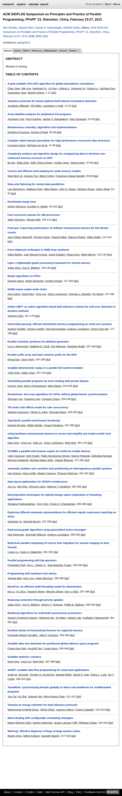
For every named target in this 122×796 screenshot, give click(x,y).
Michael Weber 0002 (41, 460)
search (44, 4)
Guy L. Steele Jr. (36, 565)
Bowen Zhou (14, 735)
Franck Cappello (84, 709)
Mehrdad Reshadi (102, 456)
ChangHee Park (16, 565)
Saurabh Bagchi (50, 735)
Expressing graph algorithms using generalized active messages (46, 529)
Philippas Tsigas (88, 722)
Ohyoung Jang (37, 486)
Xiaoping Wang (36, 591)
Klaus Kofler (29, 473)
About (7, 792)
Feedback (90, 792)
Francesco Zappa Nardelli (70, 176)
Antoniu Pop (31, 176)
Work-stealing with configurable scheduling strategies (40, 718)
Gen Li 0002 (71, 591)
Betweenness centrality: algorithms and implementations (42, 127)
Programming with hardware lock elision (32, 573)
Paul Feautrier (33, 119)
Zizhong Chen (15, 315)
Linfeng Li (63, 88)
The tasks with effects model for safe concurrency (37, 407)
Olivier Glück (47, 709)
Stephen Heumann (18, 412)
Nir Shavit (97, 294)
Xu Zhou (21, 591)
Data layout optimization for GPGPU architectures (37, 481)
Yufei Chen (13, 372)
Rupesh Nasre (15, 281)
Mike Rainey (51, 189)
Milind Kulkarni (31, 735)
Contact (18, 792)
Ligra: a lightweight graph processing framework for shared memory (48, 262)
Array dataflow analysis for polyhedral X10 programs (39, 114)
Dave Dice (13, 442)
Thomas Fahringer (67, 473)
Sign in (108, 4)
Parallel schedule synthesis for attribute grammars (38, 341)
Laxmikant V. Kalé (53, 105)
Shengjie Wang (57, 412)
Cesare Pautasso (53, 425)
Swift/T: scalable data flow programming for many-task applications (48, 670)
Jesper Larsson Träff (65, 722)
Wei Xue (26, 88)
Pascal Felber (59, 237)
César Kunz (73, 254)
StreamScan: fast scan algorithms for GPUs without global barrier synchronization (57, 394)
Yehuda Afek (33, 219)
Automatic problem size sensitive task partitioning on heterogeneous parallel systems (59, 468)
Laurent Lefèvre (65, 709)
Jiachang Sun (107, 88)
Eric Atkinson (58, 346)
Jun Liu (11, 486)
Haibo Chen (28, 372)
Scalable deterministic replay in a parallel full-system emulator (45, 367)
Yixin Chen (42, 504)
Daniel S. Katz (81, 674)
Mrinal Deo (13, 359)
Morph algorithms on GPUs (23, 276)
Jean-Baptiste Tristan (59, 565)
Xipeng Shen (77, 162)
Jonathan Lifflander (18, 105)
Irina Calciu (13, 294)
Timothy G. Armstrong (42, 674)
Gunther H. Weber (37, 206)
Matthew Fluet (34, 189)
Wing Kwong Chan (54, 696)
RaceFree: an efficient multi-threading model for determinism (44, 586)
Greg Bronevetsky (56, 329)
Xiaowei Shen (26, 27)
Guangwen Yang (16, 92)
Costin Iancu (51, 648)
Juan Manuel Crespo (35, 254)
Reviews (63, 51)
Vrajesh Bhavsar (64, 460)
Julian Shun (14, 267)
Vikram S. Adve (39, 412)
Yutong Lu (92, 88)
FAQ (78, 792)
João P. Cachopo (48, 635)
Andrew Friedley (16, 329)
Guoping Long (32, 399)
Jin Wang (61, 617)
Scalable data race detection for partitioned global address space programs (53, 643)
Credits (30, 792)
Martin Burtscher (34, 281)
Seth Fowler (32, 456)
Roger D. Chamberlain (63, 504)
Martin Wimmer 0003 (19, 722)
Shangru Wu (35, 696)
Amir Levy (28, 578)
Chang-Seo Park (16, 648)
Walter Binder (34, 425)
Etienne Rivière (77, 237)
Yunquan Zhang (51, 399)
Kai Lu (11, 591)
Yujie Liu (37, 442)
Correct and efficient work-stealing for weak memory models (44, 171)
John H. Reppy (67, 189)
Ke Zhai (22, 696)
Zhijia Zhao (22, 162)
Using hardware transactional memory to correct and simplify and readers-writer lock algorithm (59, 435)
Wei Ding (22, 486)
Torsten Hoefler (35, 329)
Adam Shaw (103, 189)
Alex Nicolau (10, 27)
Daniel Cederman (42, 722)
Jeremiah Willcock (35, 534)
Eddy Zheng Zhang (41, 162)
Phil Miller (35, 105)
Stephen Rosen (86, 189)
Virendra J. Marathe (80, 294)
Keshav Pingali (39, 132)
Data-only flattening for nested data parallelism (35, 184)
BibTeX (26, 51)
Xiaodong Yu (14, 521)
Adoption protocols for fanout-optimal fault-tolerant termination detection (51, 101)
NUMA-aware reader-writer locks (27, 289)
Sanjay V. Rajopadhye (55, 119)
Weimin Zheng (36, 92)
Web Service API (55, 792)
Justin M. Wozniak (17, 674)
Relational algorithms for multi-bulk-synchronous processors (44, 613)
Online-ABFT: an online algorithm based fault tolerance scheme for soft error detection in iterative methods (61, 308)
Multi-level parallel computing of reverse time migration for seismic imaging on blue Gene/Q (58, 545)
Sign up (116, 4)
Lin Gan (52, 88)
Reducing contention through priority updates (35, 600)
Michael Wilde (64, 674)
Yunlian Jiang (61, 162)
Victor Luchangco (57, 294)
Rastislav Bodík (76, 346)
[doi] (45, 36)
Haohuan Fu (39, 88)
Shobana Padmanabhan (21, 504)
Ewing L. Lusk (99, 674)
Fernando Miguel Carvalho (22, 635)
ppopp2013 (23, 42)
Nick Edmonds (15, 534)
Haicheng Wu (46, 617)
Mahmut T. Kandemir (58, 486)
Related (72, 51)
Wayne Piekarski (80, 456)
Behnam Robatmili (17, 460)
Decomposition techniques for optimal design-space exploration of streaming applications (54, 496)
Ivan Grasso (14, 473)
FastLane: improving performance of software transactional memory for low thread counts (57, 230)
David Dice (28, 294)
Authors (17, 51)
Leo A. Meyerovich (17, 346)
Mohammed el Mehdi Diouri (23, 709)
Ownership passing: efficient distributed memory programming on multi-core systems (59, 324)
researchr (8, 4)
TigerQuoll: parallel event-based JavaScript (33, 420)
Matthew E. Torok (40, 346)
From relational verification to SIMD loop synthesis (38, 249)
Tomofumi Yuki (15, 119)
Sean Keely (27, 359)
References (37, 51)
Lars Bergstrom (16, 189)
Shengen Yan (15, 399)
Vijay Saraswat (77, 119)
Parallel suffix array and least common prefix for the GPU (42, 354)
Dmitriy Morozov (16, 206)
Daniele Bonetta (16, 425)
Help (39, 792)
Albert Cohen (46, 176)
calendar (33, 4)
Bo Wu (11, 162)
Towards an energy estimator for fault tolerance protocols (42, 704)
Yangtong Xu (78, 88)
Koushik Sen (35, 648)
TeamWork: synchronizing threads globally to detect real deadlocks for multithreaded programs (59, 689)
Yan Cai (11, 696)
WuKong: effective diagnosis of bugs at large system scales (43, 731)
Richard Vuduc (71, 27)
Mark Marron (88, 254)
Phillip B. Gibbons (74, 604)
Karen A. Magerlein (31, 552)
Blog (70, 792)
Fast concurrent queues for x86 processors (33, 214)
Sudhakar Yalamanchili (96, 617)
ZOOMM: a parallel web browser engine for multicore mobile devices (48, 451)
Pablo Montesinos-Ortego (55, 456)
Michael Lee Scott (37, 145)
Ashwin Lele (74, 617)
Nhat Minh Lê (15, 176)
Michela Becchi (32, 521)
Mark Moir (70, 442)
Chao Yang (13, 88)
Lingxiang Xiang (16, 145)
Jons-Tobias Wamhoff (19, 237)
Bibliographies (50, 51)
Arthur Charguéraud (35, 386)
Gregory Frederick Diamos (22, 617)
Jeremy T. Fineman (52, 604)
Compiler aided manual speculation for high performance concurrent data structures (58, 140)
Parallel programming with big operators (32, 560)
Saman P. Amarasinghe (48, 27)
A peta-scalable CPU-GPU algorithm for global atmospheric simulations (50, 83)
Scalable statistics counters (24, 656)
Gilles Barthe (14, 254)
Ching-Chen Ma (99, 329)
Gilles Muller (94, 237)
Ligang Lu (13, 552)
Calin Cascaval (15, 456)
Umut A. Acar (14, 386)
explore (21, 4)
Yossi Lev (40, 294)
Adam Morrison (16, 219)
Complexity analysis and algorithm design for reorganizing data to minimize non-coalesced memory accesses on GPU (56, 155)
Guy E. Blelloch (31, 267)
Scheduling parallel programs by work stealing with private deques (47, 381)
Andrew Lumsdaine (78, 329)
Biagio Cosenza (47, 473)
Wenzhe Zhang (54, 591)
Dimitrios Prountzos (18, 132)
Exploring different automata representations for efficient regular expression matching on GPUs (61, 514)
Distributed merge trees (21, 201)
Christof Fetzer (41, 237)
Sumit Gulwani (57, 254)
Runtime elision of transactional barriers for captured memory (45, 630)
